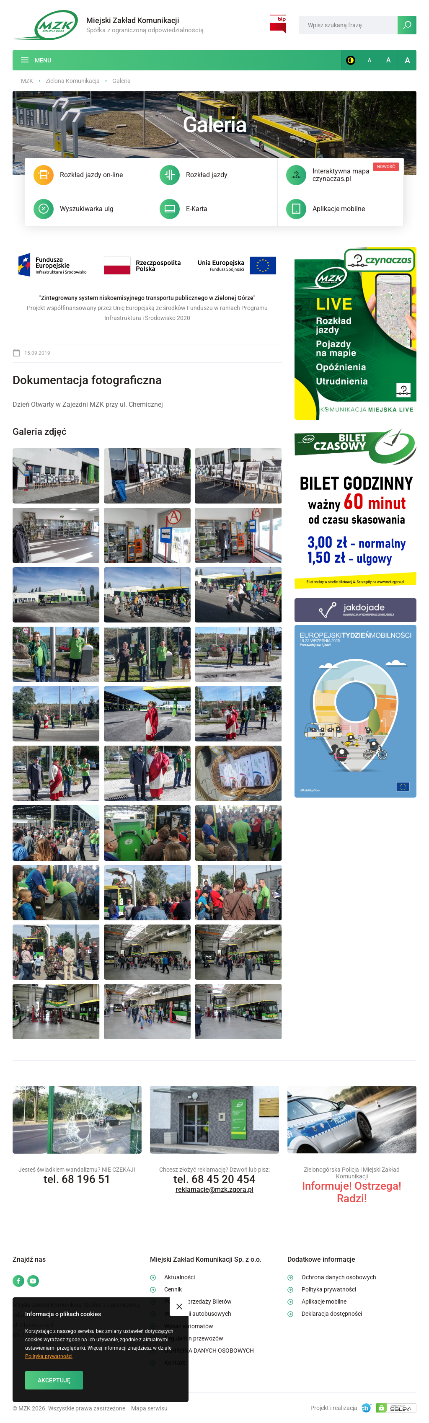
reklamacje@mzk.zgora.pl (214, 1189)
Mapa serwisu (149, 1408)
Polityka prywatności (48, 1356)
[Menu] (36, 60)
